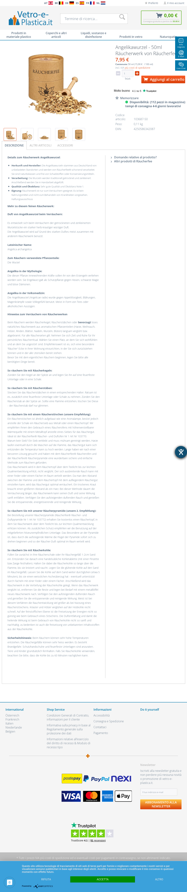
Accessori (65, 145)
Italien (9, 723)
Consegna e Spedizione (109, 721)
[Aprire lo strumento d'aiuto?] (181, 452)
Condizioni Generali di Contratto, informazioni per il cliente (68, 717)
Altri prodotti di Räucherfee (131, 161)
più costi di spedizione (137, 67)
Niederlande (13, 727)
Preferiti (151, 3)
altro (159, 879)
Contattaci (100, 727)
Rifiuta (46, 879)
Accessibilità (102, 715)
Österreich (12, 715)
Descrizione (14, 145)
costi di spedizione (57, 858)
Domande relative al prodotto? (134, 157)
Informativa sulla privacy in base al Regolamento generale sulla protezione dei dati (69, 729)
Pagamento (101, 733)
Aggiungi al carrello (164, 79)
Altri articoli (40, 145)
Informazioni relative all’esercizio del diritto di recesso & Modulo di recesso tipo (68, 743)
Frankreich (12, 719)
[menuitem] (3, 3)
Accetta (102, 879)
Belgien (10, 731)
